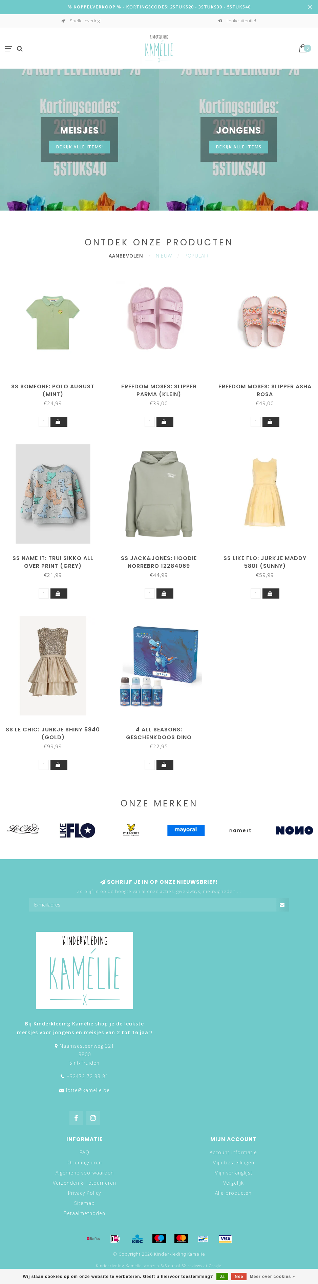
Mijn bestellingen (233, 1162)
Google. (215, 1265)
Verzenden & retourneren (84, 1183)
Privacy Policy (84, 1193)
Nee (239, 1276)
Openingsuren (84, 1162)
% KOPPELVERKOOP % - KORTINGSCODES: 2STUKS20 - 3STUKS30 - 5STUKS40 (159, 7)
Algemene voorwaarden (85, 1172)
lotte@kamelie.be (88, 1090)
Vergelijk (233, 1183)
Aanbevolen (126, 255)
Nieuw (164, 255)
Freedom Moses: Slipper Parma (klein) (159, 390)
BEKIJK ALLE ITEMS (238, 147)
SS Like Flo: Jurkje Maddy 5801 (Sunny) (265, 562)
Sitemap (84, 1203)
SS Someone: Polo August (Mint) (52, 390)
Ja (222, 1276)
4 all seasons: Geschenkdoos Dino (159, 733)
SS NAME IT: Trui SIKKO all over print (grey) (53, 562)
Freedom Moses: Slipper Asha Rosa (265, 390)
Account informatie (233, 1152)
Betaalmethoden (84, 1213)
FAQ (84, 1152)
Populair (197, 255)
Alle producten (233, 1193)
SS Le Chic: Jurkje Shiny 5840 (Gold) (53, 733)
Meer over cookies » (272, 1276)
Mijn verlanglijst (233, 1172)
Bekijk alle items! (79, 147)
